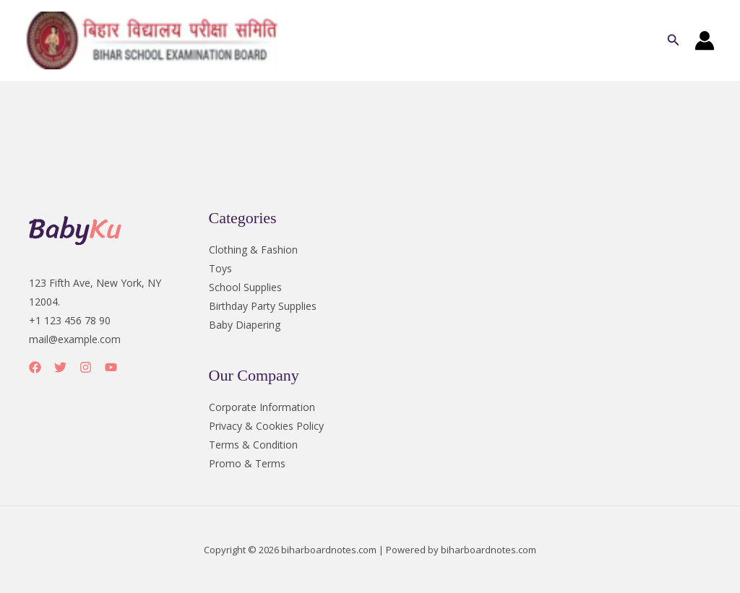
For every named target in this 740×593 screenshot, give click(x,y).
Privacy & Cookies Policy (266, 426)
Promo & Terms (247, 463)
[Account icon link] (704, 40)
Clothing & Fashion (253, 249)
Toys (220, 268)
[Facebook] (35, 367)
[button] (673, 40)
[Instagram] (85, 367)
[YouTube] (111, 367)
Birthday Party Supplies (263, 306)
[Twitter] (60, 367)
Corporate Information (262, 407)
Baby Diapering (244, 325)
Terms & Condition (253, 444)
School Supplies (245, 287)
